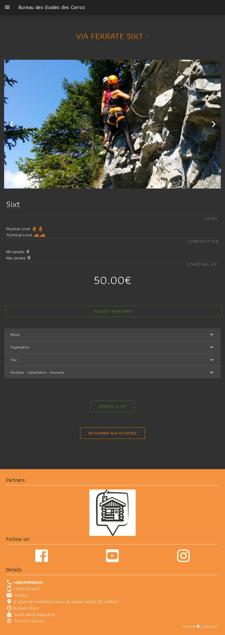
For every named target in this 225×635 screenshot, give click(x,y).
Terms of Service (29, 620)
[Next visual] (214, 124)
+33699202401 (26, 588)
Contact (21, 594)
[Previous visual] (11, 124)
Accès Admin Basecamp (34, 614)
